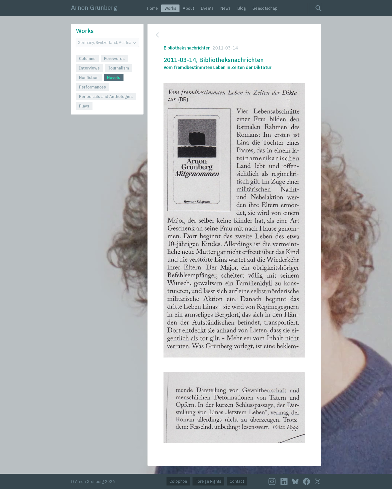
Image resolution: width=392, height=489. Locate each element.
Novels (113, 77)
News (225, 8)
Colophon (178, 481)
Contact (237, 481)
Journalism (118, 68)
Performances (92, 87)
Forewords (114, 58)
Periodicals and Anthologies (106, 96)
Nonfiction (88, 77)
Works (170, 8)
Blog (241, 8)
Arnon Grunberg (94, 8)
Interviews (89, 68)
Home (152, 8)
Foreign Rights (208, 481)
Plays (84, 106)
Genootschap (265, 8)
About (188, 8)
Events (207, 8)
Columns (87, 58)
